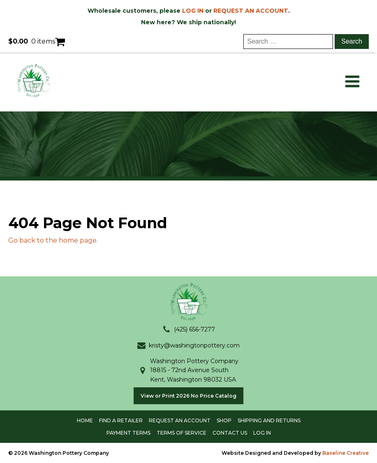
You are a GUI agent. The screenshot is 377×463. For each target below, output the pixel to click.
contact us (230, 433)
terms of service (181, 433)
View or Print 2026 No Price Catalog (188, 396)
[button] (188, 329)
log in (262, 433)
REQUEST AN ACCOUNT (250, 10)
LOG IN (193, 10)
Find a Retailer (121, 420)
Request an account (179, 420)
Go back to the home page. (53, 240)
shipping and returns (269, 420)
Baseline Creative (345, 453)
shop (224, 420)
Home (85, 420)
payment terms (128, 433)
